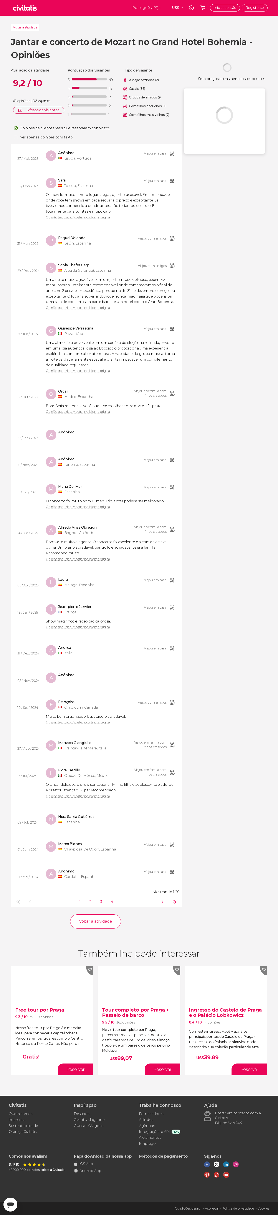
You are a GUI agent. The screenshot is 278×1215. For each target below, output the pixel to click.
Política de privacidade (238, 1208)
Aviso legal (210, 1208)
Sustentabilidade (23, 1126)
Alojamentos (150, 1137)
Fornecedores (151, 1114)
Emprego (147, 1144)
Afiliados (146, 1120)
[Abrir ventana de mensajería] (10, 1205)
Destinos (81, 1114)
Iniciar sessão (225, 8)
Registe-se (254, 8)
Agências (147, 1126)
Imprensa (17, 1120)
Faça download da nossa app (103, 1156)
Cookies (263, 1208)
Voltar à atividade (25, 27)
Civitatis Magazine (89, 1120)
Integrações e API (154, 1132)
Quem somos (20, 1114)
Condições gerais (187, 1208)
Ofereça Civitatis (22, 1132)
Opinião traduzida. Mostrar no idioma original (78, 217)
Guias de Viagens (88, 1126)
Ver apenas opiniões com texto (46, 137)
